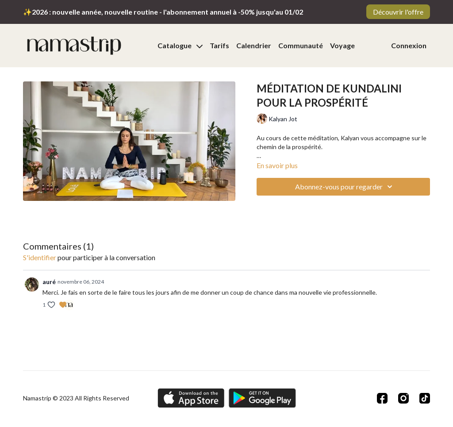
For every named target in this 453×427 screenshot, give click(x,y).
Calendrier (253, 45)
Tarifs (219, 45)
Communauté (300, 45)
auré (49, 281)
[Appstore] (191, 398)
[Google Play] (262, 398)
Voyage (342, 45)
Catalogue (180, 45)
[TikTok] (424, 398)
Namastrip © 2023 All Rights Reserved (76, 398)
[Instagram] (403, 398)
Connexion (408, 45)
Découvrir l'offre (398, 12)
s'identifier (39, 257)
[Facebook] (382, 398)
